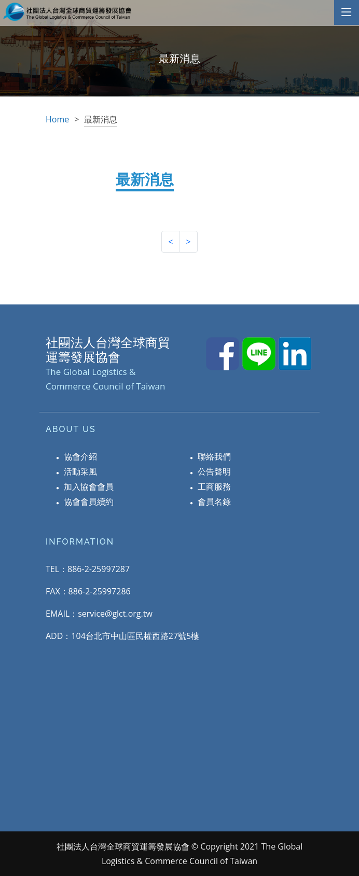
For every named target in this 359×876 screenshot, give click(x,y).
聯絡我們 (214, 456)
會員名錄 (214, 501)
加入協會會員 (89, 486)
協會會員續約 (89, 501)
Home (57, 119)
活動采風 (80, 471)
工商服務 (214, 486)
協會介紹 (80, 456)
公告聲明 (214, 471)
